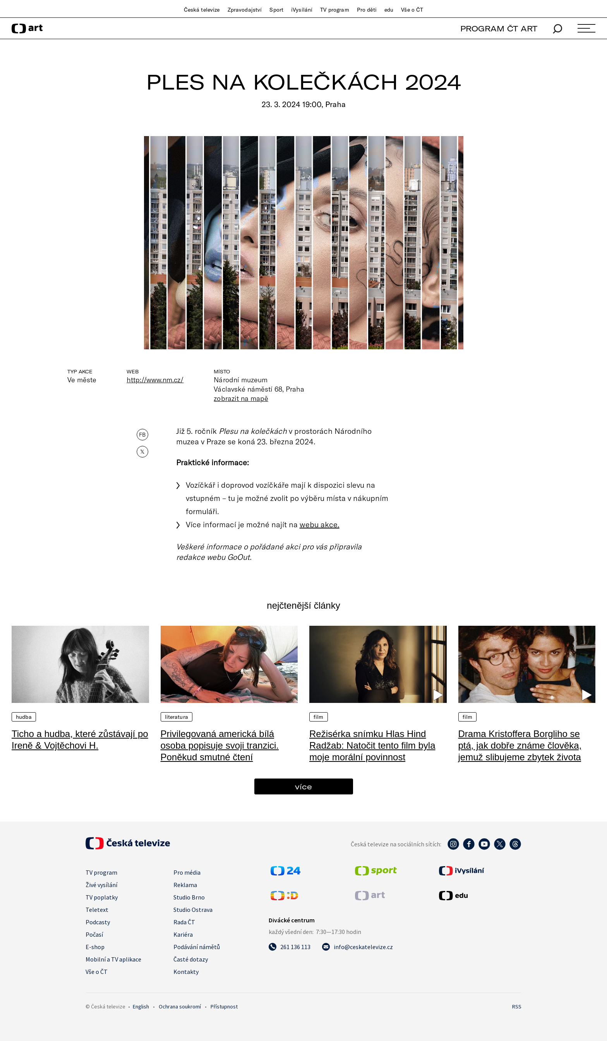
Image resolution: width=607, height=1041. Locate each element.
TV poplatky (102, 897)
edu (388, 9)
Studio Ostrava (193, 909)
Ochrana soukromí (180, 1006)
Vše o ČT (412, 9)
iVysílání (301, 9)
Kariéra (183, 934)
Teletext (97, 909)
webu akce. (320, 524)
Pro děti (367, 9)
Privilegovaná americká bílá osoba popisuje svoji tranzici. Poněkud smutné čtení (220, 745)
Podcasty (98, 922)
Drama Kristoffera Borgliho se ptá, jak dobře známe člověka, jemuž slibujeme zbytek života (520, 745)
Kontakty (186, 971)
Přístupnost (224, 1006)
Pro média (187, 872)
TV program (334, 9)
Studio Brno (189, 897)
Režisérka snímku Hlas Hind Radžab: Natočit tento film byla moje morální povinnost (372, 745)
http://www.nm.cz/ (155, 379)
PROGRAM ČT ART (498, 28)
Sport (276, 9)
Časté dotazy (190, 959)
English (141, 1006)
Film (319, 716)
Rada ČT (184, 922)
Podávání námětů (196, 947)
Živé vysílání (101, 885)
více (303, 786)
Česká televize (202, 9)
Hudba (24, 716)
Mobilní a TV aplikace (113, 959)
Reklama (185, 885)
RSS (516, 1006)
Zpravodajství (245, 9)
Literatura (176, 716)
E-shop (95, 947)
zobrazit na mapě (241, 398)
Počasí (94, 934)
